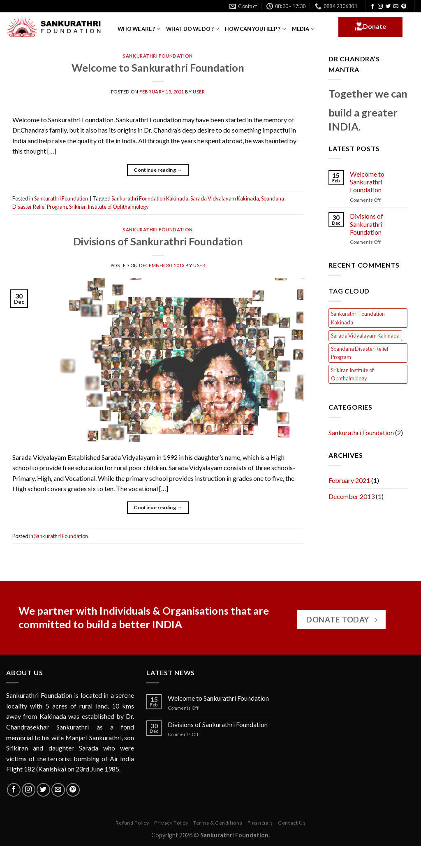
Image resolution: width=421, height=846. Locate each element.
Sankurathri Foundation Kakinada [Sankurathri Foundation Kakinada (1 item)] (358, 317)
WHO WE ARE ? (139, 29)
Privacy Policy (171, 823)
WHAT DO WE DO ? (192, 29)
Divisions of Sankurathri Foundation (158, 241)
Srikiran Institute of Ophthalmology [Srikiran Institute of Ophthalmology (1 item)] (352, 374)
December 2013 (351, 496)
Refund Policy (132, 823)
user (199, 91)
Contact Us (291, 823)
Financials (260, 823)
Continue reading (158, 170)
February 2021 (349, 480)
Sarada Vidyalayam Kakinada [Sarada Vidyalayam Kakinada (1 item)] (365, 335)
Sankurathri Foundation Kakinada (149, 198)
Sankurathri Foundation (157, 55)
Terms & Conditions (217, 823)
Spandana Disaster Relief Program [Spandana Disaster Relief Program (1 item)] (360, 352)
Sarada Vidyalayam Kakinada (224, 198)
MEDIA (303, 29)
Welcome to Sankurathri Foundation (158, 67)
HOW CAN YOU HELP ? (255, 29)
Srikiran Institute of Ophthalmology (109, 206)
